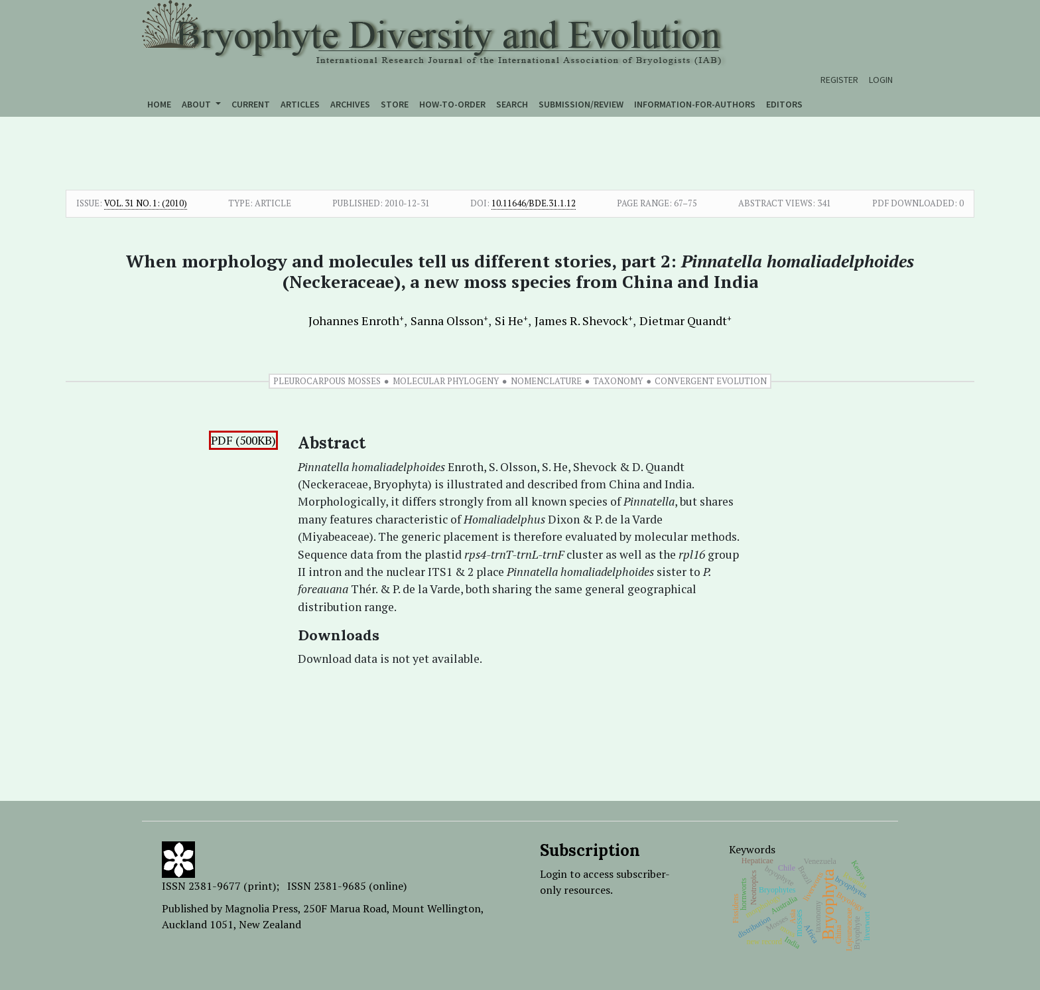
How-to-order (452, 104)
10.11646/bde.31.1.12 (533, 203)
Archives (350, 104)
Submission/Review (581, 104)
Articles (300, 104)
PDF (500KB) (243, 440)
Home (159, 104)
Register (839, 80)
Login (881, 80)
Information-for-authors (694, 104)
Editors (784, 104)
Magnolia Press (261, 908)
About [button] (197, 104)
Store (395, 104)
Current (250, 104)
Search (512, 104)
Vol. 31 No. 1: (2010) (145, 203)
